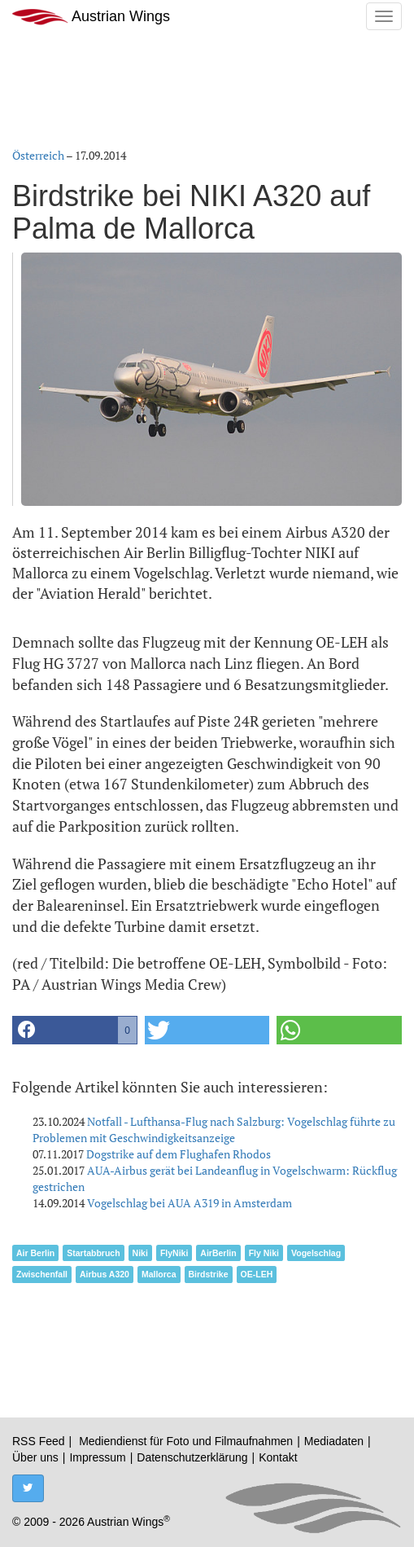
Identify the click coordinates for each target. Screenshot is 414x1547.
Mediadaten (334, 1441)
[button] (74, 1030)
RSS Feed (38, 1441)
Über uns (35, 1457)
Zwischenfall (42, 1274)
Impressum (97, 1457)
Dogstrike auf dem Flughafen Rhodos (178, 1154)
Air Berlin (35, 1253)
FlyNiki (174, 1253)
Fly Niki (264, 1253)
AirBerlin (218, 1253)
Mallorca (159, 1274)
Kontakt (278, 1457)
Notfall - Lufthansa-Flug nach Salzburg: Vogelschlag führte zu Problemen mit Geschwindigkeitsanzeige (214, 1129)
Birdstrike (209, 1274)
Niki (140, 1253)
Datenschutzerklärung (192, 1457)
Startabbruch (93, 1253)
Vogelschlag (316, 1253)
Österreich (38, 155)
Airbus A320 (104, 1274)
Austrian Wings (91, 16)
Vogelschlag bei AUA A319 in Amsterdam (189, 1203)
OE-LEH (257, 1274)
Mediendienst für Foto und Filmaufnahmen (186, 1441)
